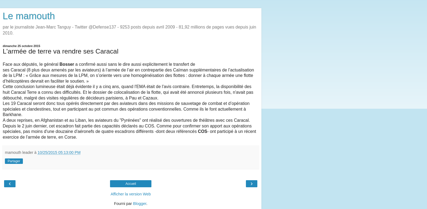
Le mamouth (29, 16)
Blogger (139, 203)
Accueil (131, 184)
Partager (14, 161)
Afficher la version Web (131, 194)
